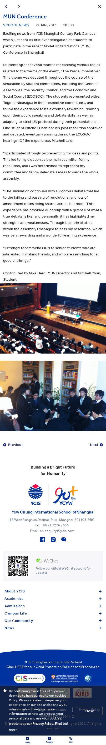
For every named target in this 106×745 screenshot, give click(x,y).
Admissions (53, 606)
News (53, 628)
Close (89, 711)
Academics (53, 598)
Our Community (53, 620)
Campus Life (53, 613)
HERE (19, 667)
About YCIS (53, 591)
